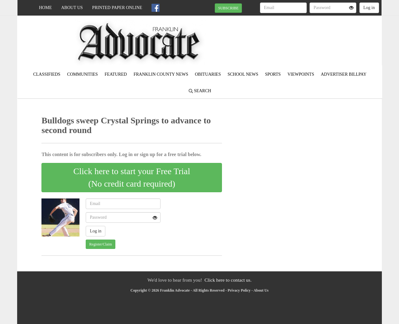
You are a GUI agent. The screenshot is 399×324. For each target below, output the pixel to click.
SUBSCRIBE (228, 8)
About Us (72, 7)
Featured (115, 74)
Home (45, 7)
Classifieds (46, 74)
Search (200, 90)
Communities (82, 74)
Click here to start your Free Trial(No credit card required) (131, 177)
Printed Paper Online (117, 7)
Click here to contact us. (228, 280)
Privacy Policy (239, 290)
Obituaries (208, 74)
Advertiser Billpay (343, 74)
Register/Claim (100, 244)
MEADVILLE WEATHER (325, 37)
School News (243, 74)
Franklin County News (160, 74)
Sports (273, 74)
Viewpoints (300, 74)
